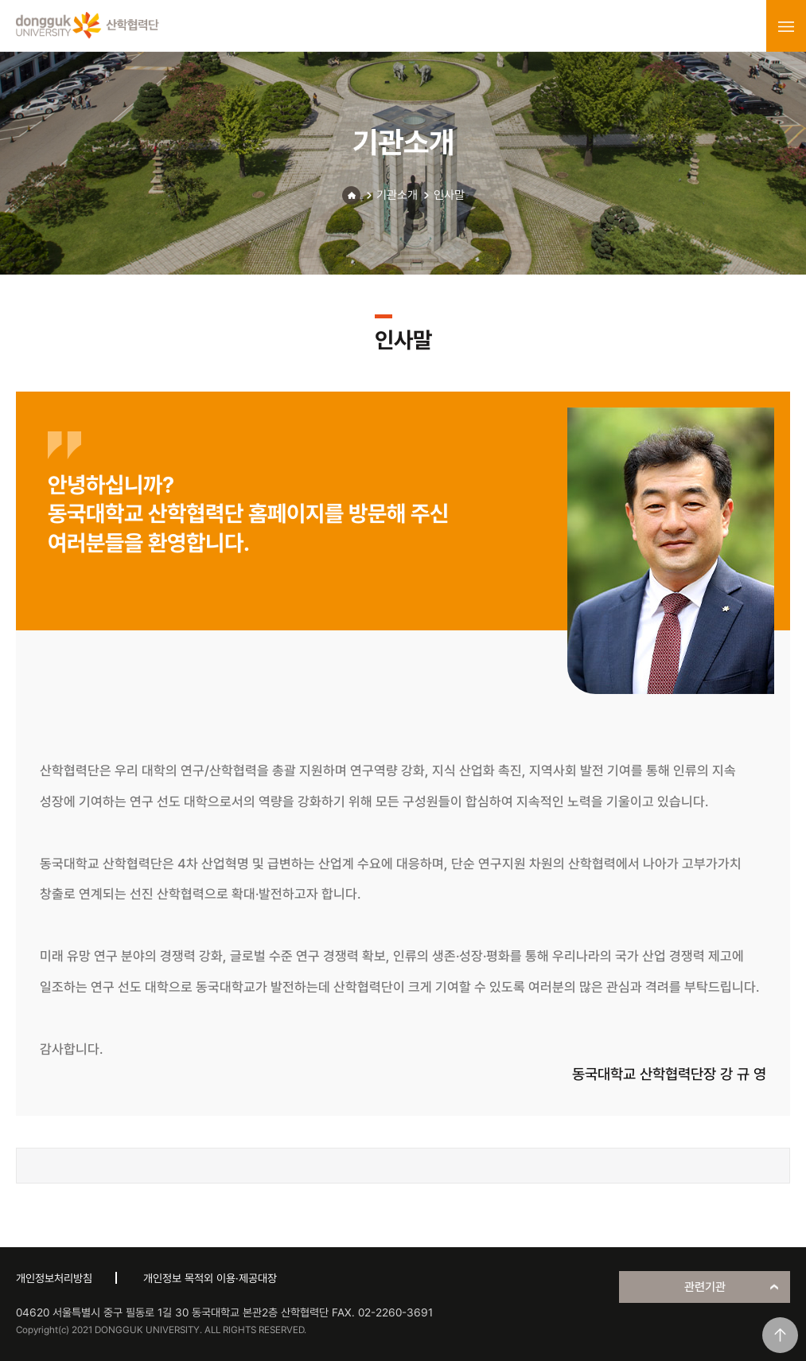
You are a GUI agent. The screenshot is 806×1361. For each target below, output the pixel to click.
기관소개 (397, 195)
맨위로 (780, 1335)
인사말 (449, 195)
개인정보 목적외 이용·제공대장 (210, 1278)
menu (786, 26)
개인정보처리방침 (54, 1278)
